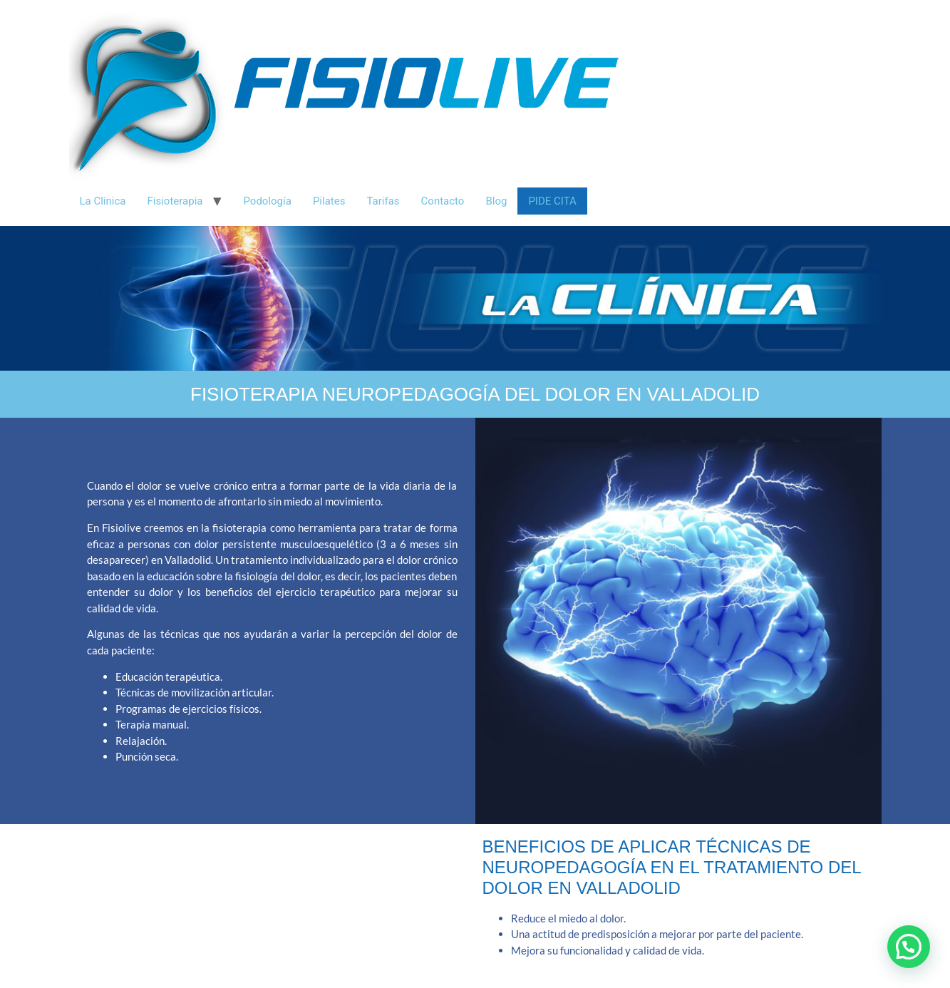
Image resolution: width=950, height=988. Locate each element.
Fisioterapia (175, 201)
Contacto (443, 201)
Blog (496, 201)
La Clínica (103, 201)
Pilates (329, 201)
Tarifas (382, 201)
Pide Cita (552, 201)
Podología (267, 201)
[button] (908, 946)
